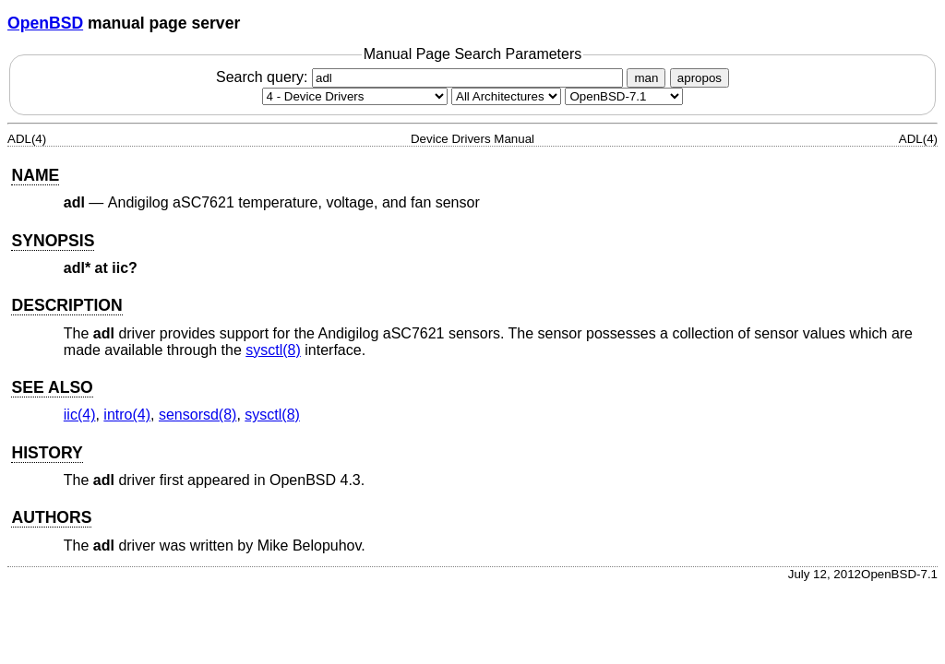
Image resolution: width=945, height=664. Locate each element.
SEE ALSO (51, 387)
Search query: (422, 77)
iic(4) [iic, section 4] (80, 414)
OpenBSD (45, 23)
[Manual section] (355, 96)
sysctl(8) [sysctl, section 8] (273, 350)
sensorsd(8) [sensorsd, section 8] (197, 414)
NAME (35, 175)
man (646, 78)
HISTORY (46, 453)
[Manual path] (624, 96)
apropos (699, 78)
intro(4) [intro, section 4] (126, 414)
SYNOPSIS (52, 240)
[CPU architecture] (506, 96)
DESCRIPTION (66, 305)
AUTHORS (51, 517)
